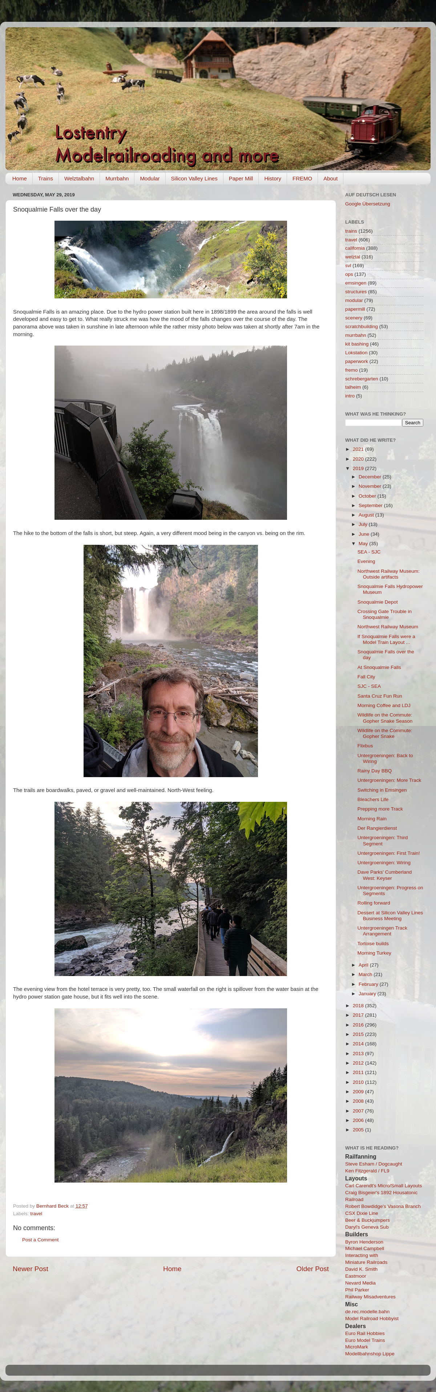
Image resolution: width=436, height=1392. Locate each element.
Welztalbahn (79, 178)
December (371, 476)
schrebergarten (361, 378)
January (368, 993)
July (364, 524)
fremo (351, 370)
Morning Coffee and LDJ (384, 705)
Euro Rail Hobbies (365, 1333)
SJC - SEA (369, 686)
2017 (359, 1015)
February (369, 984)
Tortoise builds (373, 943)
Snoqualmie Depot (378, 602)
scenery (353, 318)
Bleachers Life (373, 799)
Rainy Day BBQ (375, 770)
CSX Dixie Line (361, 1213)
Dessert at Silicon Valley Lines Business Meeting (390, 915)
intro (350, 396)
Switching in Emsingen (382, 790)
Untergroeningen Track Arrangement (382, 930)
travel (36, 1213)
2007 (359, 1111)
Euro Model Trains (365, 1340)
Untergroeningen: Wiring (384, 862)
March (366, 974)
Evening (366, 561)
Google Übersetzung (367, 204)
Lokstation (356, 352)
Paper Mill (241, 178)
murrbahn (355, 335)
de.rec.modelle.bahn (367, 1311)
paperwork (356, 361)
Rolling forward (374, 903)
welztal (352, 257)
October (368, 496)
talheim (353, 387)
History (272, 178)
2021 (359, 449)
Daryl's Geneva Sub (367, 1227)
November (371, 486)
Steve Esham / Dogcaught (373, 1164)
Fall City (366, 676)
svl (348, 265)
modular (354, 300)
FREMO (302, 178)
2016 (359, 1025)
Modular (150, 178)
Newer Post (30, 1269)
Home (19, 178)
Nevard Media (360, 1283)
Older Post (312, 1269)
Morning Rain (372, 818)
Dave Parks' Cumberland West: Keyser (385, 875)
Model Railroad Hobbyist (372, 1318)
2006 (359, 1120)
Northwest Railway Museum (388, 626)
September (371, 505)
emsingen (356, 283)
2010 (359, 1082)
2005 (359, 1129)
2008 (359, 1101)
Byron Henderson (364, 1242)
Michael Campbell (364, 1248)
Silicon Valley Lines (194, 178)
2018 (359, 1005)
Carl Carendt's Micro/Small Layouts (383, 1185)
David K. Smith (361, 1269)
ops (349, 274)
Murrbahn (117, 178)
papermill (355, 309)
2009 (359, 1091)
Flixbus (365, 745)
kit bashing (357, 344)
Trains (45, 178)
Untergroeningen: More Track (389, 780)
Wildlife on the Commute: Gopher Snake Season (385, 717)
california (355, 248)
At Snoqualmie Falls (379, 667)
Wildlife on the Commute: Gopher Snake (385, 733)
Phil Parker (357, 1290)
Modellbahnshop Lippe (370, 1353)
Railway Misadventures (370, 1296)
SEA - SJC (369, 552)
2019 (359, 468)
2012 (359, 1063)
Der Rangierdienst (377, 828)
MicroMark (356, 1347)
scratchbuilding (361, 326)
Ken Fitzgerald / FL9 (367, 1170)
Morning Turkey (374, 953)
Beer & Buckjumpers (367, 1220)
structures (356, 291)
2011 (359, 1072)
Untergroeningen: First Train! (389, 853)
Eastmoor (355, 1276)
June (365, 534)
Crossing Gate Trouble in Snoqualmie (385, 614)
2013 (359, 1053)
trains (351, 231)
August (367, 515)
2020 (359, 459)
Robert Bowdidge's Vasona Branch (383, 1206)
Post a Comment (40, 1239)
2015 (359, 1034)
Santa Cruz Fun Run (380, 696)
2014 (359, 1043)
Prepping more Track (380, 809)
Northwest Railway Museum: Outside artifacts (389, 574)
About (330, 178)
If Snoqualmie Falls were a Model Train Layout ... (386, 639)
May (364, 543)
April (364, 965)
